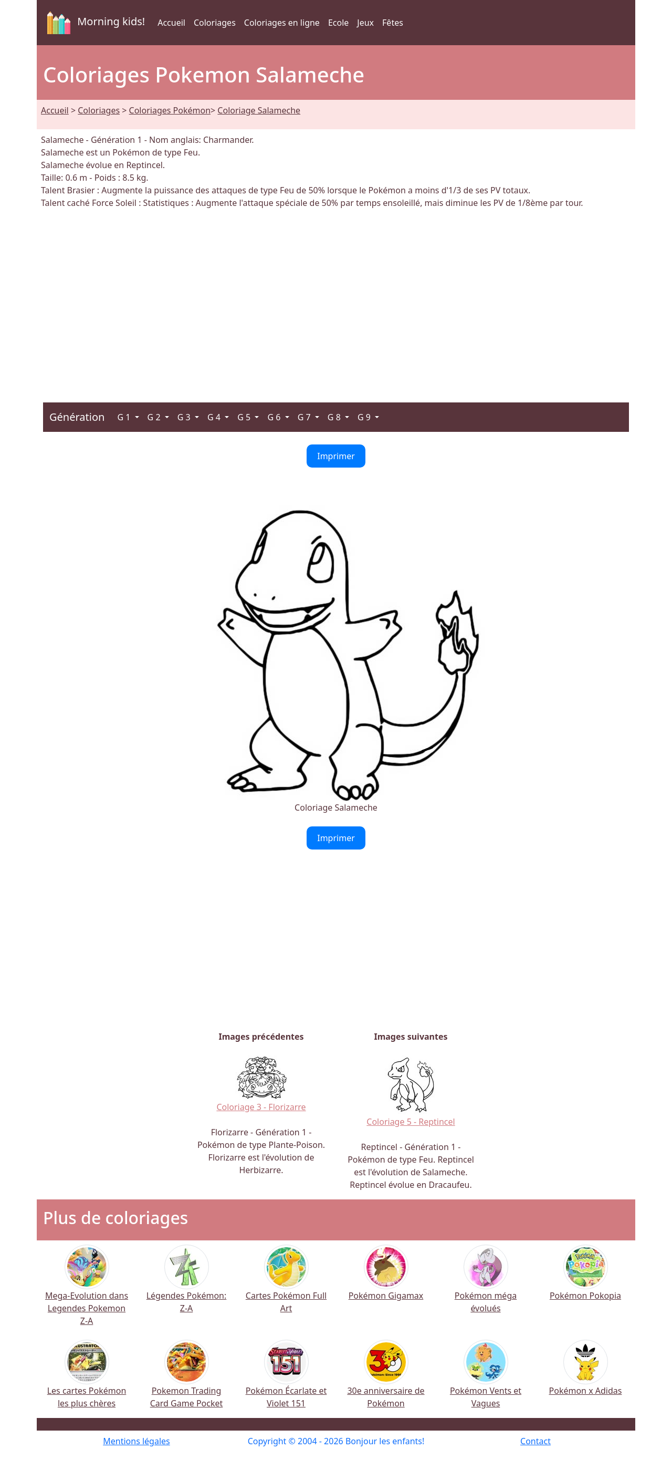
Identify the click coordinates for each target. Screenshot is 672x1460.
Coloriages (215, 22)
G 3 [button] (185, 417)
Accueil (171, 22)
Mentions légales (136, 1441)
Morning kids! (94, 22)
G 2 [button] (155, 417)
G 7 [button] (305, 417)
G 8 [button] (335, 417)
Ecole (338, 22)
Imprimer (336, 456)
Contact (535, 1441)
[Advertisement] (336, 299)
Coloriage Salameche (258, 110)
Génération (76, 417)
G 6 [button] (274, 417)
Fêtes (392, 22)
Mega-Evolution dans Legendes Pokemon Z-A (86, 1293)
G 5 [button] (245, 417)
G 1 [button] (124, 417)
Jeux (365, 22)
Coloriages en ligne (282, 22)
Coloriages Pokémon (170, 110)
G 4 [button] (215, 417)
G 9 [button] (365, 417)
